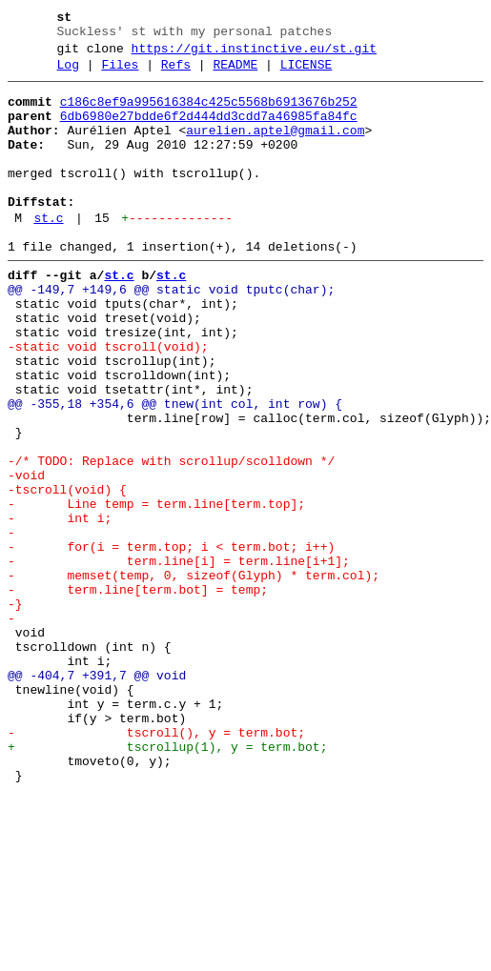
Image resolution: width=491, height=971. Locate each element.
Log (68, 73)
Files (119, 73)
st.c (48, 252)
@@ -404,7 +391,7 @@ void (97, 795)
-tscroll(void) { (67, 572)
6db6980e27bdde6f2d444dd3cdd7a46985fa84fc (209, 130)
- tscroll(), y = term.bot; (156, 864)
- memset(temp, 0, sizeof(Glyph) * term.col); (193, 675)
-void (26, 555)
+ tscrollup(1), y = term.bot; (167, 881)
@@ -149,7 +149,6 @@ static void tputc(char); (171, 332)
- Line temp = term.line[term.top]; (156, 589)
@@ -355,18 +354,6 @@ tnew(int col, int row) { (175, 469)
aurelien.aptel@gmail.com (275, 147)
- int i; (60, 607)
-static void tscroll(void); (108, 401)
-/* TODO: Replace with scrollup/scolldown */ (171, 538)
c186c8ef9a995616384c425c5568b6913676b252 (209, 113)
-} (15, 709)
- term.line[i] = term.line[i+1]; (179, 658)
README (235, 73)
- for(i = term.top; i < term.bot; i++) (171, 641)
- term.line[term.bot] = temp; (138, 692)
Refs (176, 73)
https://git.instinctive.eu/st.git (254, 54)
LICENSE (306, 73)
